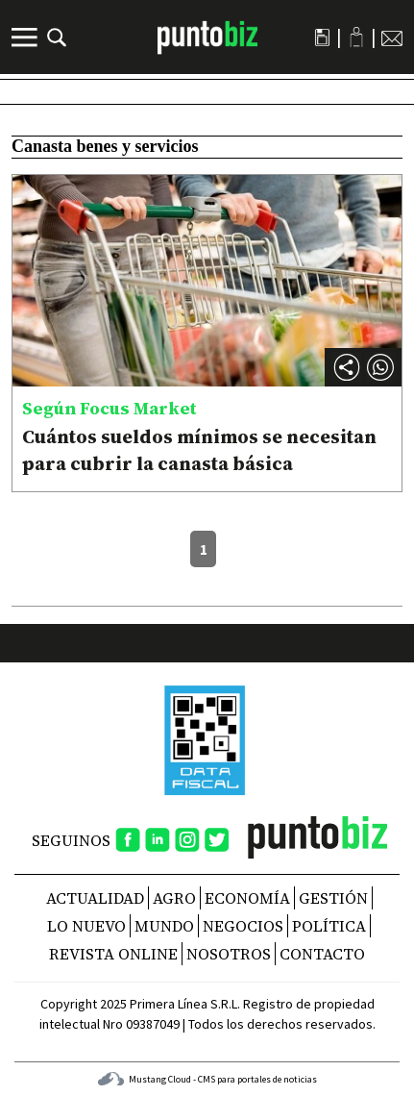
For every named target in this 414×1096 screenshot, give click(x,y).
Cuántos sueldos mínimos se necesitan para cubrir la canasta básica (199, 450)
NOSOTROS (228, 953)
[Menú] (27, 37)
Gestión (333, 898)
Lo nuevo (86, 925)
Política (329, 925)
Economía (247, 898)
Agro (174, 898)
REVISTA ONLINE (113, 953)
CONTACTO (322, 953)
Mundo (164, 925)
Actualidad (95, 898)
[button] (380, 367)
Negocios (243, 925)
